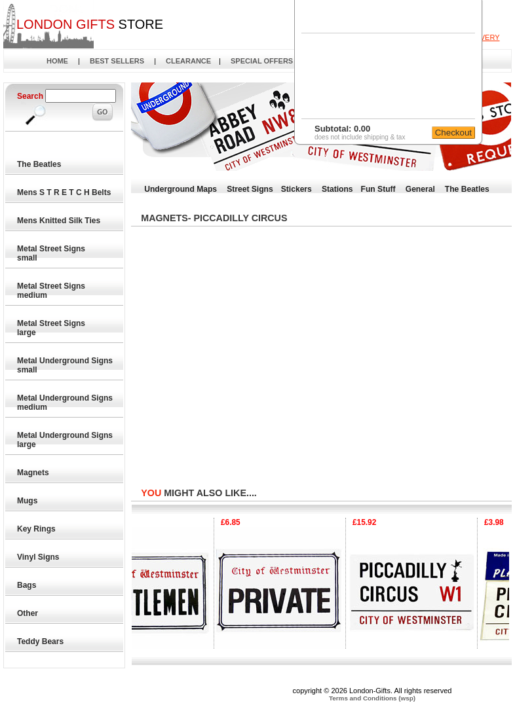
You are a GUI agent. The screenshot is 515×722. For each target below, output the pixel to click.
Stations (337, 189)
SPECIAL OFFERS (262, 61)
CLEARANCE (188, 61)
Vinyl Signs (39, 557)
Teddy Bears (41, 641)
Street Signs (250, 189)
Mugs (28, 500)
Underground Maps (180, 189)
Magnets (34, 472)
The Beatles (40, 164)
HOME (57, 61)
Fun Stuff (378, 189)
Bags (28, 585)
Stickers (296, 189)
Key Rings (37, 528)
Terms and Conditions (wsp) (372, 698)
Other (28, 613)
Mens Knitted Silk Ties (59, 220)
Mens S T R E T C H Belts (65, 192)
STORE (89, 24)
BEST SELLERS (117, 61)
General (420, 189)
